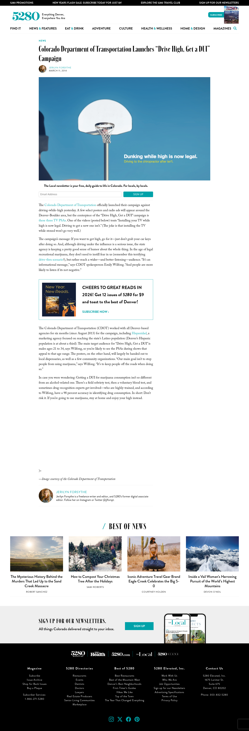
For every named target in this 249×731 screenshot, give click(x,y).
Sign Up (138, 194)
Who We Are (169, 680)
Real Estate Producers (79, 696)
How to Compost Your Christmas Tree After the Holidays (95, 579)
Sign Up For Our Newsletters (219, 3)
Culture (126, 28)
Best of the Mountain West (124, 680)
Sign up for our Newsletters (169, 688)
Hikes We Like (125, 692)
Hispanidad (139, 333)
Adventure (101, 28)
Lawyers (79, 692)
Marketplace (80, 704)
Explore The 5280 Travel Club (160, 3)
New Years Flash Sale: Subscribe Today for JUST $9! (87, 3)
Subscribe (216, 15)
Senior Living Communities (79, 700)
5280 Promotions (21, 3)
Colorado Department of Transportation (70, 205)
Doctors (79, 688)
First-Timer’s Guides (124, 688)
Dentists (79, 684)
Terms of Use (169, 696)
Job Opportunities (169, 684)
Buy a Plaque (34, 688)
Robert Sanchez (36, 591)
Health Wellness (156, 28)
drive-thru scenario (51, 260)
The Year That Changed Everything (124, 700)
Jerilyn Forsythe (60, 67)
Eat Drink (74, 28)
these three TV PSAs (52, 221)
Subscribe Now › (95, 311)
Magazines (222, 28)
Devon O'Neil (212, 591)
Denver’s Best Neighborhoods (124, 684)
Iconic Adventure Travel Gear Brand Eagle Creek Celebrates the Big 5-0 (154, 581)
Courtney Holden (154, 591)
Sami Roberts (95, 587)
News (42, 41)
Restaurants (79, 676)
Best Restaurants (124, 676)
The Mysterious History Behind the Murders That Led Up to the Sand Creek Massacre (37, 581)
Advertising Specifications (169, 692)
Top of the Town (124, 696)
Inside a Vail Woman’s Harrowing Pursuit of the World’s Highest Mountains (212, 581)
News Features (43, 28)
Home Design (192, 28)
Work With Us (169, 676)
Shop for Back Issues (35, 684)
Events (79, 680)
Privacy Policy (170, 700)
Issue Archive (34, 680)
